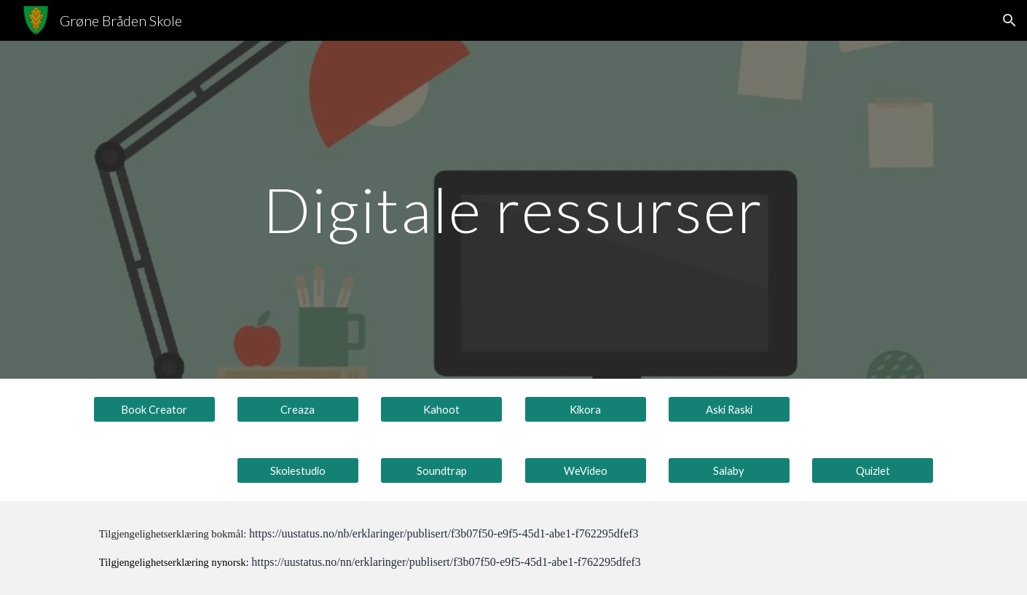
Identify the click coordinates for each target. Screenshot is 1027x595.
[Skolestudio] (297, 470)
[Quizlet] (872, 470)
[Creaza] (297, 409)
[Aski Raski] (729, 409)
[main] (513, 209)
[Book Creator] (154, 409)
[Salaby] (729, 470)
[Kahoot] (441, 409)
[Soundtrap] (441, 470)
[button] (1009, 20)
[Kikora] (585, 409)
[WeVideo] (585, 470)
